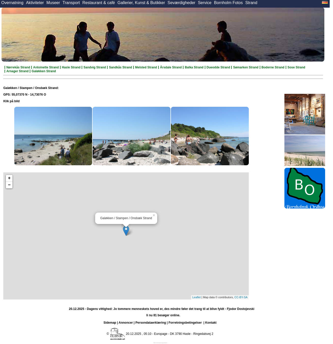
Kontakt (210, 322)
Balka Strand (194, 67)
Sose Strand (296, 67)
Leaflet (196, 297)
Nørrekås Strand (18, 67)
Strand (251, 3)
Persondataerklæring (150, 322)
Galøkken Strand (44, 71)
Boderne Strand (273, 67)
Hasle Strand (71, 67)
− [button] (9, 185)
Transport (71, 3)
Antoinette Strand (46, 67)
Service (204, 3)
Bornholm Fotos (228, 3)
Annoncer (126, 322)
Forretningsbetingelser (185, 322)
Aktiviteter (35, 3)
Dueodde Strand (218, 67)
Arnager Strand (17, 71)
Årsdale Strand (171, 67)
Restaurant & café (98, 3)
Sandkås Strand (120, 67)
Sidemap (110, 322)
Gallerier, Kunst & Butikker (141, 3)
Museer (53, 3)
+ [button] (9, 178)
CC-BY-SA (241, 297)
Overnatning (12, 3)
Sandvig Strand (94, 67)
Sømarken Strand (245, 67)
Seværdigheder (181, 3)
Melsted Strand (146, 67)
